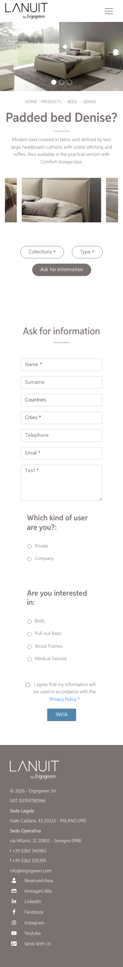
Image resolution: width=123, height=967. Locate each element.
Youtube (25, 933)
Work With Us (30, 944)
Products (51, 102)
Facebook (27, 912)
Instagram (27, 923)
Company (44, 558)
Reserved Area (31, 880)
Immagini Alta (31, 891)
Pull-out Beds (48, 633)
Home (31, 102)
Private (41, 546)
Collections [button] (40, 252)
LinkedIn (25, 901)
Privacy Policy (63, 699)
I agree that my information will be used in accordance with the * (65, 692)
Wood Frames (48, 646)
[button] (53, 82)
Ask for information (61, 269)
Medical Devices (51, 659)
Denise (89, 102)
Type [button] (85, 252)
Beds (72, 102)
